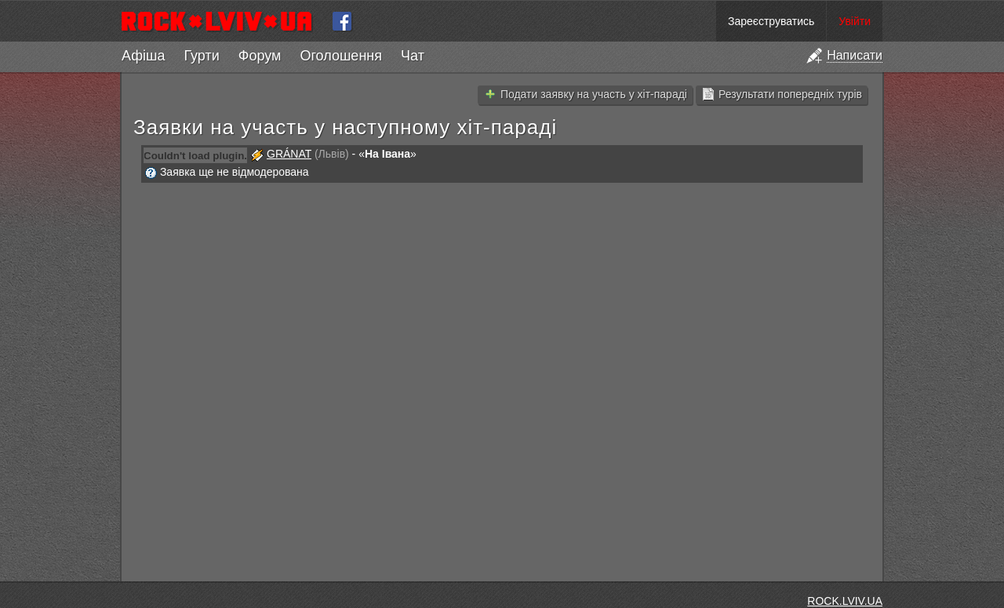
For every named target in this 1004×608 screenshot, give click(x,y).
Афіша (143, 56)
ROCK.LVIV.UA (844, 601)
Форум (260, 56)
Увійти (854, 21)
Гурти (201, 56)
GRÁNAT (289, 153)
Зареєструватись (771, 21)
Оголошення (341, 56)
